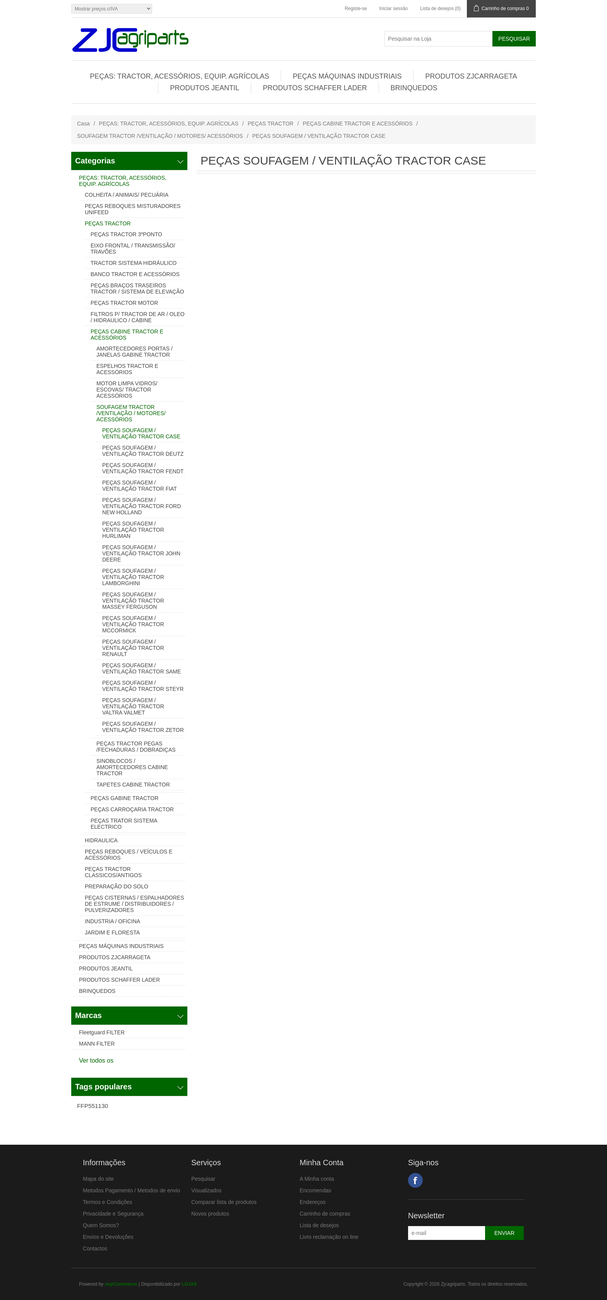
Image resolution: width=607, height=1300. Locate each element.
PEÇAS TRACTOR (271, 123)
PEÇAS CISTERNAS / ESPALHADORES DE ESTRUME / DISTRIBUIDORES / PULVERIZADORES (134, 904)
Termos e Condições (107, 1202)
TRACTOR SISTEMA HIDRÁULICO (134, 263)
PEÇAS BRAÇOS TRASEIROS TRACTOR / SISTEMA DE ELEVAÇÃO (137, 288)
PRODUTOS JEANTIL (204, 88)
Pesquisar (203, 1179)
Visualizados (206, 1190)
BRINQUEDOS (414, 88)
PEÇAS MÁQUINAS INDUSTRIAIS (347, 76)
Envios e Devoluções (108, 1237)
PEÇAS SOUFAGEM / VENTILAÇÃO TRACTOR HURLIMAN (133, 529)
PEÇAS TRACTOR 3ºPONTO (126, 234)
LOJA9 (189, 1284)
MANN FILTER (97, 1044)
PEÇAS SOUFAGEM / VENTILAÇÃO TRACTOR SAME (141, 668)
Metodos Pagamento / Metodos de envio (131, 1190)
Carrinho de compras (325, 1214)
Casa (83, 123)
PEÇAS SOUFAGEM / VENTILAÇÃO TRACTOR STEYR (142, 686)
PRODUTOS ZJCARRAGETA (471, 76)
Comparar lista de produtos (224, 1202)
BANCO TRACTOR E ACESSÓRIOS (135, 274)
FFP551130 (92, 1106)
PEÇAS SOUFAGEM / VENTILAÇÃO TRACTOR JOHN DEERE (141, 553)
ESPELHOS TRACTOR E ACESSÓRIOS (127, 369)
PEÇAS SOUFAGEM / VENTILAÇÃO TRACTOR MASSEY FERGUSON (133, 600)
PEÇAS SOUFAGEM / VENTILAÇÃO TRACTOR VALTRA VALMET (133, 706)
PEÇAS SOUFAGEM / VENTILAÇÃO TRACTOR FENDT (142, 468)
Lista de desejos (319, 1225)
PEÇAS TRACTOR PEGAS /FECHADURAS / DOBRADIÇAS (136, 746)
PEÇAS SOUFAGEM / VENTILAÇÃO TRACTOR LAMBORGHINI (133, 577)
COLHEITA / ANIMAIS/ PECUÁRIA (126, 195)
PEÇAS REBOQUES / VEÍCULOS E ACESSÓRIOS (128, 854)
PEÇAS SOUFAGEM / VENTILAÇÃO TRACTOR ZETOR (143, 727)
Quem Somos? (101, 1225)
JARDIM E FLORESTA (112, 932)
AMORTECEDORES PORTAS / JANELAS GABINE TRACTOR (134, 351)
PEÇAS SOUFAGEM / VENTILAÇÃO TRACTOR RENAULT (133, 648)
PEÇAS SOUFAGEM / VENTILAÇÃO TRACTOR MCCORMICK (133, 624)
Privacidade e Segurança (113, 1214)
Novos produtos (210, 1214)
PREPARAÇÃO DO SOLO (116, 886)
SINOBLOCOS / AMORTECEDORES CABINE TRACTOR (132, 767)
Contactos (95, 1248)
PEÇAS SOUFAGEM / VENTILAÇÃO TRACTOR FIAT (139, 485)
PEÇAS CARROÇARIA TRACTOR (132, 809)
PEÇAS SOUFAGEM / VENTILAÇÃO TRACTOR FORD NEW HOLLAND (141, 506)
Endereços (313, 1202)
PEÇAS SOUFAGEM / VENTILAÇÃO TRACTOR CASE (141, 433)
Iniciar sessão (393, 8)
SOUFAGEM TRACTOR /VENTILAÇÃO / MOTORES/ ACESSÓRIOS (160, 136)
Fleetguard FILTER (102, 1032)
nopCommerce (121, 1284)
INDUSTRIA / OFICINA (112, 921)
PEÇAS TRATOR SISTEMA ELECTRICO (124, 823)
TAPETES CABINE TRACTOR (133, 784)
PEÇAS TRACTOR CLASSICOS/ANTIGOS (113, 872)
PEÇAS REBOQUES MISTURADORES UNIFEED (132, 209)
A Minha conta (317, 1179)
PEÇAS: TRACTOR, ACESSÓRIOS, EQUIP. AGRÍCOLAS (179, 76)
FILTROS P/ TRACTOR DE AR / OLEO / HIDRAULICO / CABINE (138, 317)
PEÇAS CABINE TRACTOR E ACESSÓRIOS (357, 123)
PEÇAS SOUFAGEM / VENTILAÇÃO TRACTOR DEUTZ (142, 451)
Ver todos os (96, 1060)
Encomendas (315, 1190)
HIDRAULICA (101, 840)
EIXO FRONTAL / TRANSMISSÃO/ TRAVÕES (133, 248)
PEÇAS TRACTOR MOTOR (124, 303)
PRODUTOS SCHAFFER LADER (315, 88)
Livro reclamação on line (329, 1237)
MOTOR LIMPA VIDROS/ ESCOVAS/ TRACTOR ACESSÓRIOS (126, 389)
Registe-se (356, 8)
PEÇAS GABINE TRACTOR (124, 798)
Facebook (415, 1180)
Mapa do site (98, 1179)
